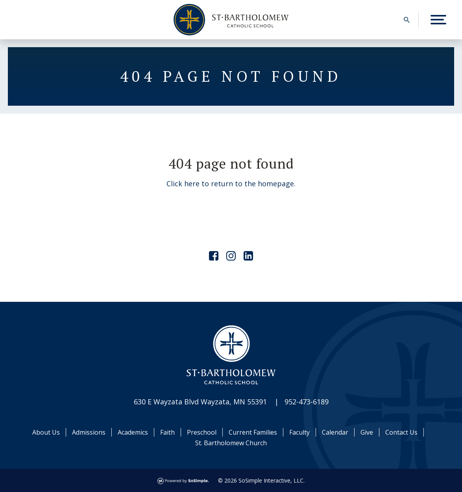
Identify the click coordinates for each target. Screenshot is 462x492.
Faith (167, 432)
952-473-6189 (307, 401)
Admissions (88, 432)
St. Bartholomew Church (231, 443)
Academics (133, 432)
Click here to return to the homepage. (231, 183)
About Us (46, 432)
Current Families (253, 432)
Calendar (335, 432)
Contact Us (401, 432)
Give (366, 432)
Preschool (201, 432)
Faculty (299, 432)
